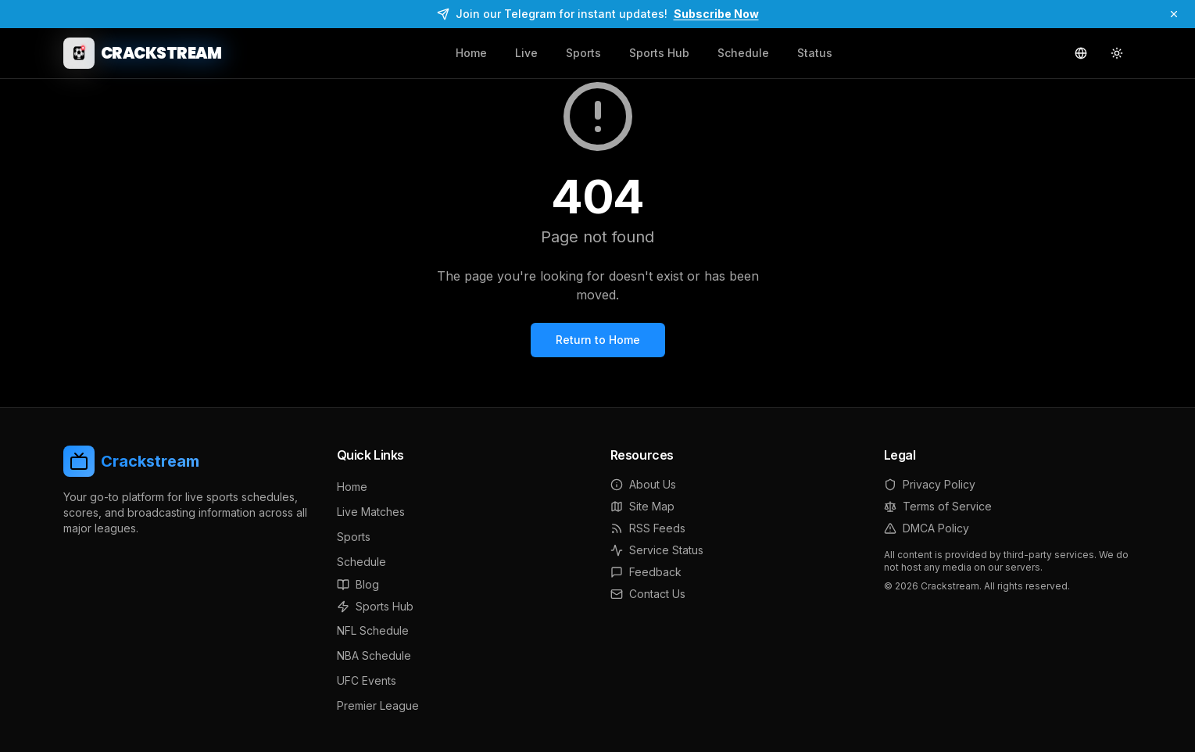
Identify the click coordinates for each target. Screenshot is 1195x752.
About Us (643, 484)
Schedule (743, 52)
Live (526, 52)
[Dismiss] (1173, 14)
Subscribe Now (716, 13)
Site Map (642, 506)
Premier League (378, 705)
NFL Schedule (373, 630)
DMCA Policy (926, 528)
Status (814, 52)
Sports (583, 52)
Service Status (656, 550)
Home (471, 52)
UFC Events (366, 680)
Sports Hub (659, 52)
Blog (358, 584)
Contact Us (647, 593)
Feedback (646, 571)
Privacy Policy (929, 484)
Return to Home (598, 339)
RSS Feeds (647, 528)
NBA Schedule (374, 655)
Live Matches (371, 511)
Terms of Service (938, 506)
